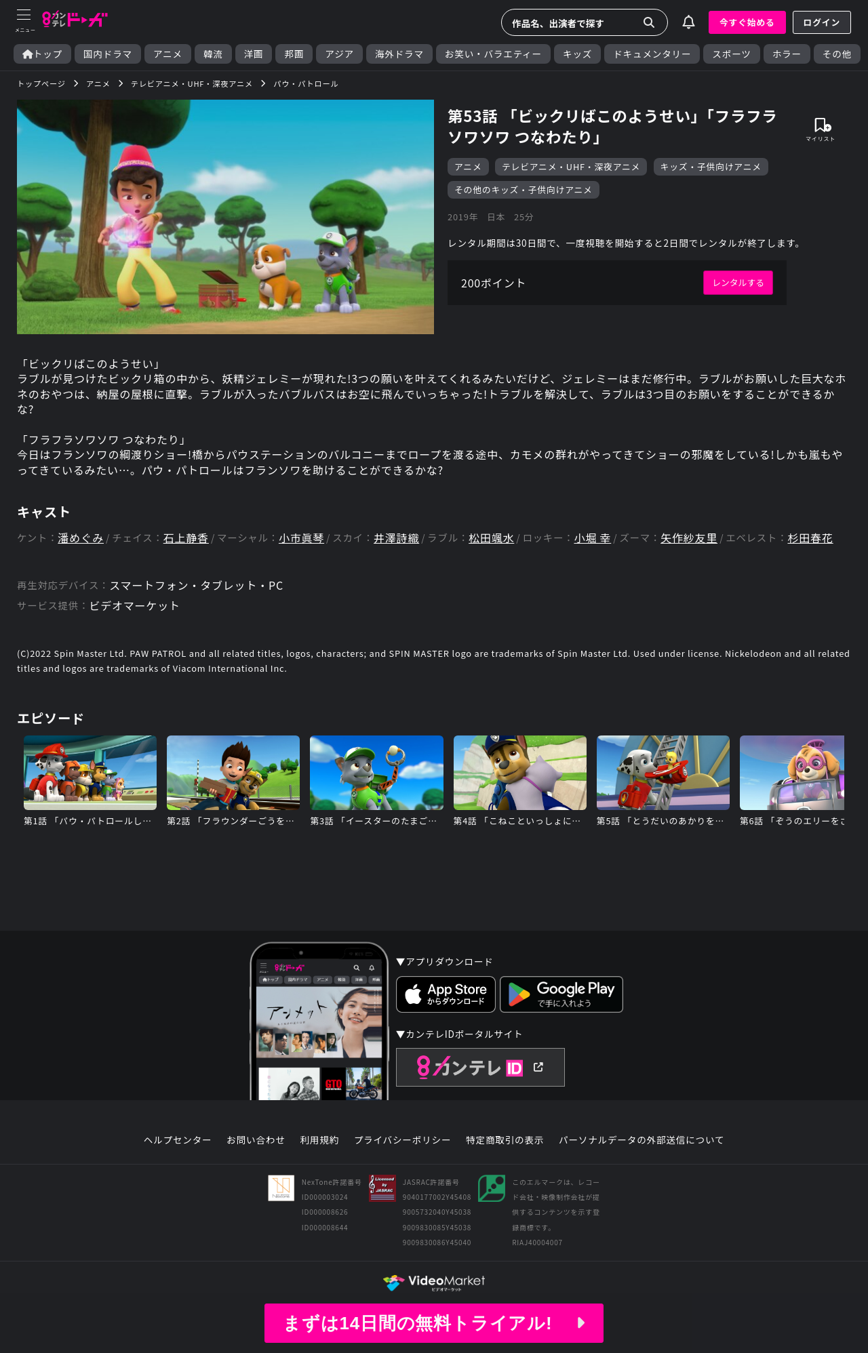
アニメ (167, 53)
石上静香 (186, 538)
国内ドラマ (107, 53)
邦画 (294, 53)
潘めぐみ (81, 538)
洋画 (254, 53)
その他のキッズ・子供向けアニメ (523, 189)
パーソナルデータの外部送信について (641, 1140)
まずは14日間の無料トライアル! (434, 1323)
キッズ (577, 53)
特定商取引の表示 (505, 1140)
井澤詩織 (396, 538)
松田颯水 (491, 538)
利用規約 (319, 1140)
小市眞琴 (301, 538)
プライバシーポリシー (403, 1140)
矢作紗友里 (688, 538)
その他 (837, 53)
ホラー (787, 53)
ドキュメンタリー (652, 53)
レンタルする (738, 282)
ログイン (822, 22)
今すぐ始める (747, 22)
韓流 (213, 53)
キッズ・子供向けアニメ (711, 166)
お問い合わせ (255, 1140)
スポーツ (731, 53)
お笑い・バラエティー (493, 53)
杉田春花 (810, 538)
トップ (42, 53)
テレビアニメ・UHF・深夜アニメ (571, 166)
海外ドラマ (399, 53)
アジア (339, 53)
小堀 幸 (592, 538)
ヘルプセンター (178, 1140)
